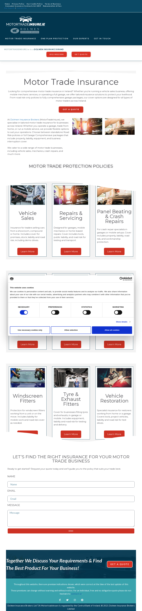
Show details (121, 322)
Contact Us (22, 8)
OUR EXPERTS (81, 39)
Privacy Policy (18, 4)
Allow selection (71, 330)
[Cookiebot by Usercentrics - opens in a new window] (120, 279)
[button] (56, 54)
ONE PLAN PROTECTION (54, 39)
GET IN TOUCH (102, 39)
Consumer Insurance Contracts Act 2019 (23, 6)
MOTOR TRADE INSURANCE (20, 39)
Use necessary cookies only (30, 330)
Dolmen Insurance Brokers (24, 119)
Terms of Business (53, 4)
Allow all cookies (112, 330)
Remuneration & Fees (52, 6)
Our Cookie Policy (35, 4)
